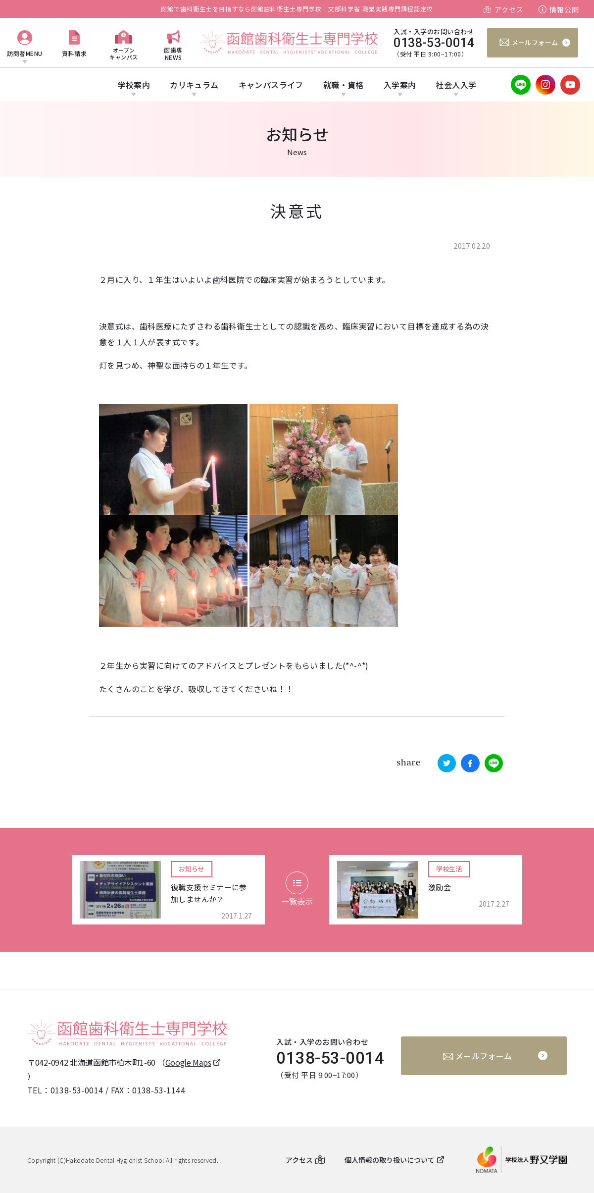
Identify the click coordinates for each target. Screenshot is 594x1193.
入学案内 (400, 85)
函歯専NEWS (173, 53)
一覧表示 (297, 889)
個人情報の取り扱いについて (390, 1160)
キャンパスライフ (271, 85)
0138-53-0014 (76, 1090)
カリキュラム (194, 85)
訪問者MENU (25, 53)
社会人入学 (456, 85)
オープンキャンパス (123, 53)
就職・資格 (343, 85)
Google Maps (188, 1062)
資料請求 (74, 53)
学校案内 (134, 85)
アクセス (509, 9)
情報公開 (564, 9)
